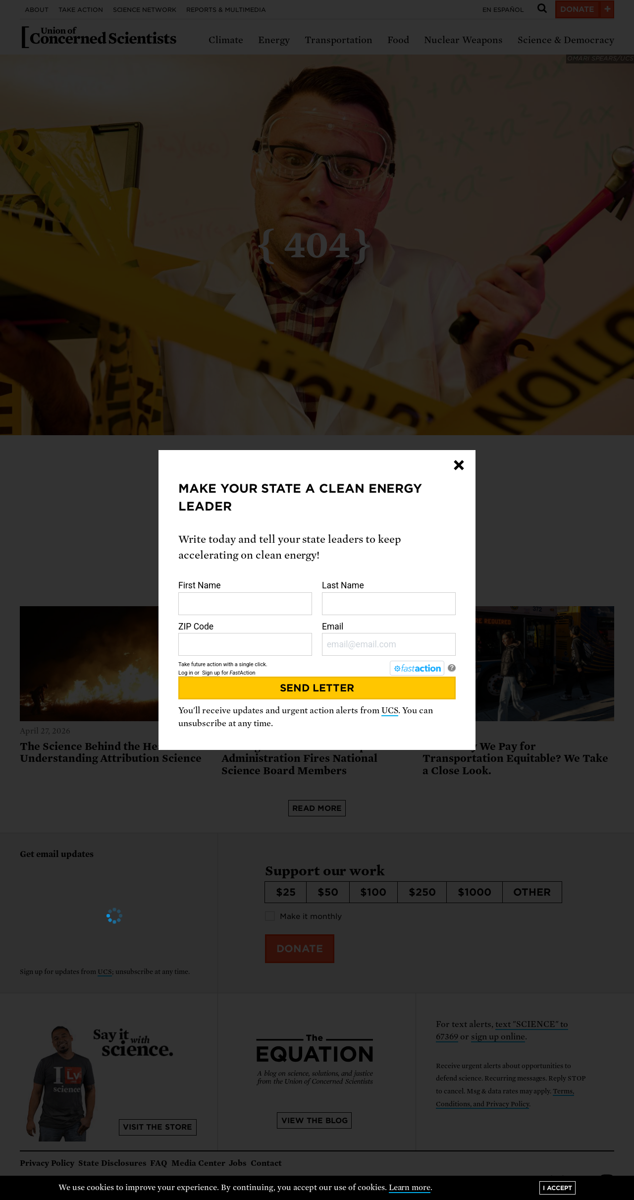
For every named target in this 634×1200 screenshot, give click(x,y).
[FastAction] (417, 668)
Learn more (410, 1187)
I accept (557, 1188)
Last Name (389, 597)
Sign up (211, 673)
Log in (185, 673)
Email (389, 639)
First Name (245, 597)
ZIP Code (245, 639)
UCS (389, 710)
